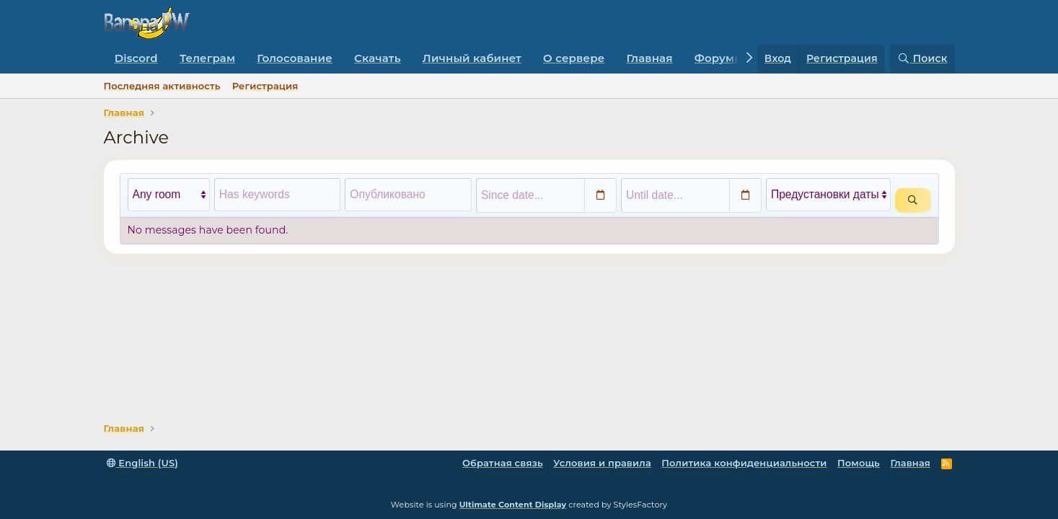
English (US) (142, 463)
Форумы (719, 58)
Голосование (294, 58)
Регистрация (265, 86)
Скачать (377, 58)
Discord (136, 58)
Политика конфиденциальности (743, 463)
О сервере (573, 58)
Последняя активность (162, 86)
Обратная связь (502, 463)
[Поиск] (922, 59)
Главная (650, 58)
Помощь (858, 463)
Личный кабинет (472, 58)
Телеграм (207, 58)
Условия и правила (602, 463)
